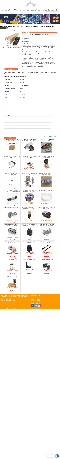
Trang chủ (6, 10)
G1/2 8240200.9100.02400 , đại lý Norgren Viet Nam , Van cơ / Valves (12, 276)
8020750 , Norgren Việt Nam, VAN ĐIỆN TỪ (29, 174)
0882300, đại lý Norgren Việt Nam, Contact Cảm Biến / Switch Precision (29, 140)
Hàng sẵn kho (36, 10)
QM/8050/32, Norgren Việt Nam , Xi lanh (12, 207)
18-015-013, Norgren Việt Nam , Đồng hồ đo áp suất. (12, 157)
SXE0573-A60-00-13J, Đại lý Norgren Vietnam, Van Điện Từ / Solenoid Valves (12, 191)
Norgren (5, 30)
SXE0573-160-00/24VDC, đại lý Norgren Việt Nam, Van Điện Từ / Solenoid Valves (46, 225)
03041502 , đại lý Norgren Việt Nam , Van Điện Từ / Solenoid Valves (29, 208)
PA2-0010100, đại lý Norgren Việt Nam (46, 190)
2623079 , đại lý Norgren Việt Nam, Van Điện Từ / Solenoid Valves (12, 259)
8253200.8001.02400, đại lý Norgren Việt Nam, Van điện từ (46, 157)
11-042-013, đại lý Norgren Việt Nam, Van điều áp (29, 242)
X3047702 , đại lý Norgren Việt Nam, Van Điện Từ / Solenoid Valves (29, 259)
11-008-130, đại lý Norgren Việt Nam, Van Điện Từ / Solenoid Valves (29, 191)
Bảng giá (25, 10)
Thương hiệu (16, 10)
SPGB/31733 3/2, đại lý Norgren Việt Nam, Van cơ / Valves (47, 140)
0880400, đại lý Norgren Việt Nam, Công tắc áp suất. (29, 157)
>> (16, 69)
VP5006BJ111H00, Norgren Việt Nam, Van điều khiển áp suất (47, 208)
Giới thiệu (46, 10)
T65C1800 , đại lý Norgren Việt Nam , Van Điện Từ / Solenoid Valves (46, 259)
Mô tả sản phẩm (8, 69)
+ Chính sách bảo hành (35, 299)
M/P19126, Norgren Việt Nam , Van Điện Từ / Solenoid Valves (12, 242)
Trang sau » (55, 136)
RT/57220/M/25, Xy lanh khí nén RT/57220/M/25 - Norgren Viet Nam (12, 140)
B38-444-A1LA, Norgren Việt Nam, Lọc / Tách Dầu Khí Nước (12, 174)
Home (1, 30)
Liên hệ (54, 10)
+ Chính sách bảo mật (35, 300)
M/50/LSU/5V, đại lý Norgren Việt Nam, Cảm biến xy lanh (46, 242)
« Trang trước (45, 136)
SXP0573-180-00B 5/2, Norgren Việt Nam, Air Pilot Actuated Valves (12, 225)
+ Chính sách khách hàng (36, 297)
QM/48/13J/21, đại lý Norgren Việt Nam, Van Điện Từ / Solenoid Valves (29, 225)
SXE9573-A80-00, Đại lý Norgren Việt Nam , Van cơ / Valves (46, 174)
